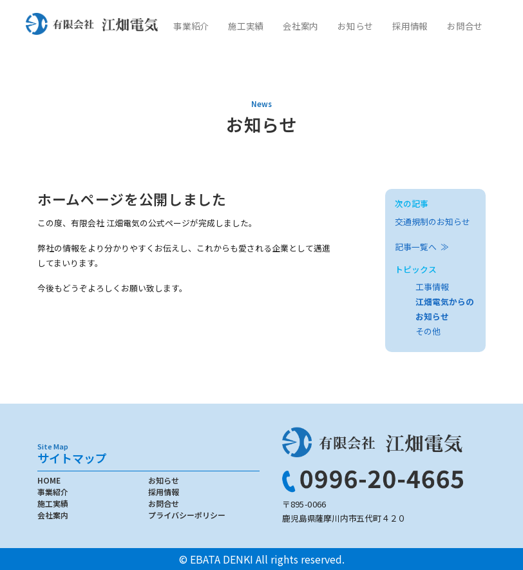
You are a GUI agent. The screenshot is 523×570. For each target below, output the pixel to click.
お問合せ (464, 25)
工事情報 (432, 286)
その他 (428, 331)
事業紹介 (190, 25)
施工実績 (245, 25)
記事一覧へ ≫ (422, 247)
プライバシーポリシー (186, 514)
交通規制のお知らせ (432, 221)
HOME (49, 480)
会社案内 (300, 25)
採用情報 (409, 25)
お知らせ (355, 25)
